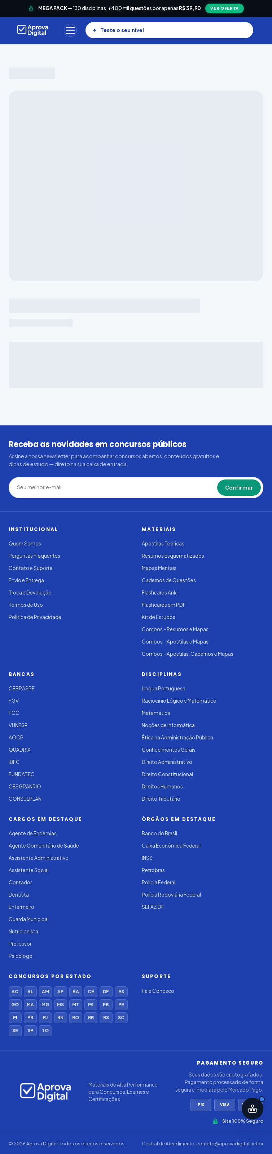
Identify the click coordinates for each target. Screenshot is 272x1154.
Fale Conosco (158, 991)
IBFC (14, 762)
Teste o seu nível (118, 30)
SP (30, 1030)
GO (15, 1004)
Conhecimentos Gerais (169, 750)
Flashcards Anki (159, 592)
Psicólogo (20, 956)
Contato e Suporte (31, 568)
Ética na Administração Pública (177, 737)
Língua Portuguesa (163, 688)
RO (75, 1017)
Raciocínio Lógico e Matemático (179, 701)
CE (91, 991)
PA (91, 1004)
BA (76, 991)
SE (15, 1030)
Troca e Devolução (30, 592)
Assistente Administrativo (39, 858)
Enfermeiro (21, 907)
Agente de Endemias (33, 833)
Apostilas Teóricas (163, 543)
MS (60, 1004)
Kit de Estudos (158, 617)
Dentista (19, 895)
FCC (14, 713)
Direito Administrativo (167, 762)
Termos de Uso (26, 605)
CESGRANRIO (25, 786)
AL (30, 991)
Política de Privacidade (35, 617)
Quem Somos (25, 543)
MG (45, 1004)
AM (45, 991)
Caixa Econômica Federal (171, 846)
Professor (20, 944)
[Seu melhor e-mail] (68, 487)
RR (91, 1017)
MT (75, 1004)
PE (121, 1004)
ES (121, 991)
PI (15, 1017)
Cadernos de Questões (169, 580)
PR (30, 1017)
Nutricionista (23, 931)
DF (106, 991)
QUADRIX (19, 750)
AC (15, 991)
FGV (14, 701)
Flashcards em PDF (164, 605)
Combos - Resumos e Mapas (175, 629)
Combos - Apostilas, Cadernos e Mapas (187, 654)
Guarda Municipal (29, 919)
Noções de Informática (168, 725)
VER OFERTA (224, 8)
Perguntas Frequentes (34, 556)
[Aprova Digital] (32, 30)
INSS (147, 858)
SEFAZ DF (153, 907)
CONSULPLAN (25, 799)
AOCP (16, 737)
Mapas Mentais (159, 568)
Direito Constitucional (167, 774)
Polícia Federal (158, 882)
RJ (45, 1017)
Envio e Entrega (26, 580)
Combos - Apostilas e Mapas (175, 641)
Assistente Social (29, 870)
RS (106, 1017)
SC (121, 1017)
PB (106, 1004)
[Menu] (70, 30)
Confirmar (239, 487)
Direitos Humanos (162, 786)
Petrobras (153, 870)
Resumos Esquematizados (173, 556)
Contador (20, 882)
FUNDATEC (22, 774)
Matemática (156, 713)
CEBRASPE (22, 688)
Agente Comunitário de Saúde (44, 846)
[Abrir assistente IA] (252, 1108)
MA (30, 1004)
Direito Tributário (161, 799)
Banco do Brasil (159, 833)
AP (60, 991)
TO (45, 1030)
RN (60, 1017)
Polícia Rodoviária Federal (171, 895)
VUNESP (18, 725)
